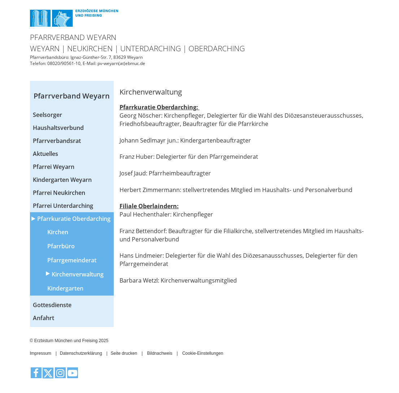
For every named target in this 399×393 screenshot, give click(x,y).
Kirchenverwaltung (78, 274)
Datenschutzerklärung (81, 353)
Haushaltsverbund (58, 128)
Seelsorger (47, 115)
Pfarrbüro (61, 246)
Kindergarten (65, 288)
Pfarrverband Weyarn (72, 96)
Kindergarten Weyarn (62, 180)
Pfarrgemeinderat (71, 260)
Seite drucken (124, 353)
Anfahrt (43, 318)
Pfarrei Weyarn (53, 167)
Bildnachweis (159, 353)
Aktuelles (45, 154)
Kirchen (57, 232)
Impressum (40, 353)
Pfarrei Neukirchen (59, 193)
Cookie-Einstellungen (202, 353)
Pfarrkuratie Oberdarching (73, 219)
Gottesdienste (52, 305)
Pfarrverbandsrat (57, 141)
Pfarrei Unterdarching (63, 206)
